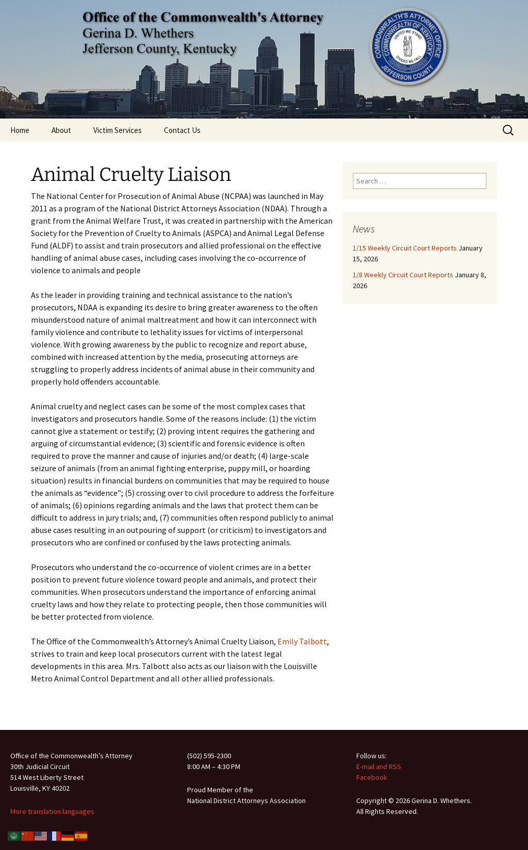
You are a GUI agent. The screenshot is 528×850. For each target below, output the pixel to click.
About (61, 130)
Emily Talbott (302, 641)
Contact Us (182, 130)
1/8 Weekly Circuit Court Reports (403, 274)
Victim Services (117, 130)
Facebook (371, 777)
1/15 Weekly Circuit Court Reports (405, 248)
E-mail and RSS (378, 766)
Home (19, 130)
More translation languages (52, 811)
